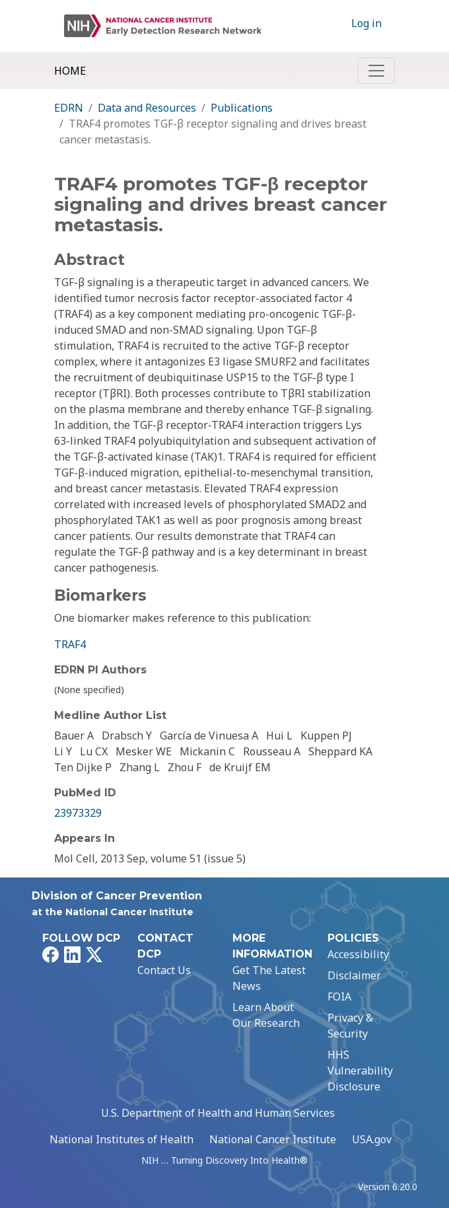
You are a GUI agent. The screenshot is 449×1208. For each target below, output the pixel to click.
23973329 (78, 813)
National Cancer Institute (272, 1139)
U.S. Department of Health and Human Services (218, 1113)
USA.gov (372, 1139)
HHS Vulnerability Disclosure (360, 1070)
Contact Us (164, 970)
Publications (242, 107)
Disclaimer (354, 975)
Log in (366, 23)
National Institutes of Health (121, 1139)
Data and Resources (147, 107)
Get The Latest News (269, 978)
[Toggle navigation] (376, 70)
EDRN (68, 107)
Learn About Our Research (266, 1015)
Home (70, 70)
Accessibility (358, 954)
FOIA (339, 996)
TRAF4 (70, 644)
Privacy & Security (350, 1025)
